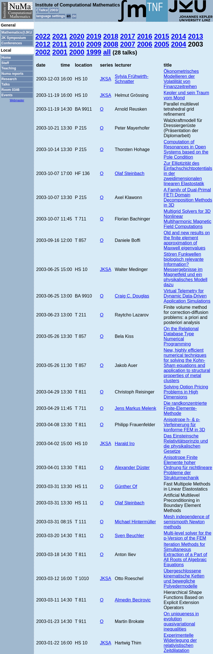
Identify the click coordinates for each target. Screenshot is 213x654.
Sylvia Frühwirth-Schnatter (131, 79)
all (107, 52)
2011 (59, 44)
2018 (110, 36)
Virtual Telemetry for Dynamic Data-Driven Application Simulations (187, 295)
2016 (144, 36)
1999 (93, 52)
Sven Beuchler (129, 535)
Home (6, 58)
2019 (93, 36)
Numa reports (12, 74)
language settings (50, 16)
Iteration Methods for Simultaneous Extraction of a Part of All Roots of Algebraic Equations (185, 554)
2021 (59, 36)
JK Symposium (13, 38)
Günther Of (126, 486)
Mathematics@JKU (16, 32)
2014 (178, 36)
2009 (93, 44)
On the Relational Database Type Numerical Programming (181, 336)
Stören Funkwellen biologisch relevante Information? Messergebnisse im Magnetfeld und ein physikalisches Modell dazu (185, 269)
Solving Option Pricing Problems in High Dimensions (186, 391)
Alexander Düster (132, 467)
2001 (59, 52)
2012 (42, 44)
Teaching (8, 68)
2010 (76, 44)
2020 (76, 36)
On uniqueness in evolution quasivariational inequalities (181, 621)
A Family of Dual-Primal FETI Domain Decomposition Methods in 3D (188, 197)
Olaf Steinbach (129, 173)
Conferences (11, 43)
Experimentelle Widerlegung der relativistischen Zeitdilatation (180, 643)
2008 (110, 44)
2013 (195, 36)
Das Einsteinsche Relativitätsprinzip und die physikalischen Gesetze (186, 444)
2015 (161, 36)
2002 (42, 52)
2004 (178, 44)
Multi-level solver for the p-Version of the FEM (187, 536)
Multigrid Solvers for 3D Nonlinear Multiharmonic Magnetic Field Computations (187, 219)
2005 (161, 44)
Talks (5, 84)
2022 (42, 36)
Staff (5, 63)
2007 (127, 44)
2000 (76, 52)
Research (9, 79)
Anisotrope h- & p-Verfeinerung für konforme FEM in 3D (184, 424)
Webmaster (17, 100)
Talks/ (43, 10)
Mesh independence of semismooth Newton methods (186, 521)
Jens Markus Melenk (135, 408)
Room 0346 (10, 90)
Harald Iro (124, 443)
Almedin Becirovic (133, 600)
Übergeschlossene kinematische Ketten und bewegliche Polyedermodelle (184, 578)
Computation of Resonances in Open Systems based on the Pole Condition (186, 149)
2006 (144, 44)
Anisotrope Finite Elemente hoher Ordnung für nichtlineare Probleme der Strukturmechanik (188, 467)
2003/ (54, 10)
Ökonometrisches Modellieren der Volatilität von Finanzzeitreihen (181, 79)
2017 (127, 36)
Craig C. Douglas (132, 296)
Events (6, 95)
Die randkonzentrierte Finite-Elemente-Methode (185, 408)
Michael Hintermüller (135, 521)
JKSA (105, 78)
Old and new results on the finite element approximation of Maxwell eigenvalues (187, 240)
